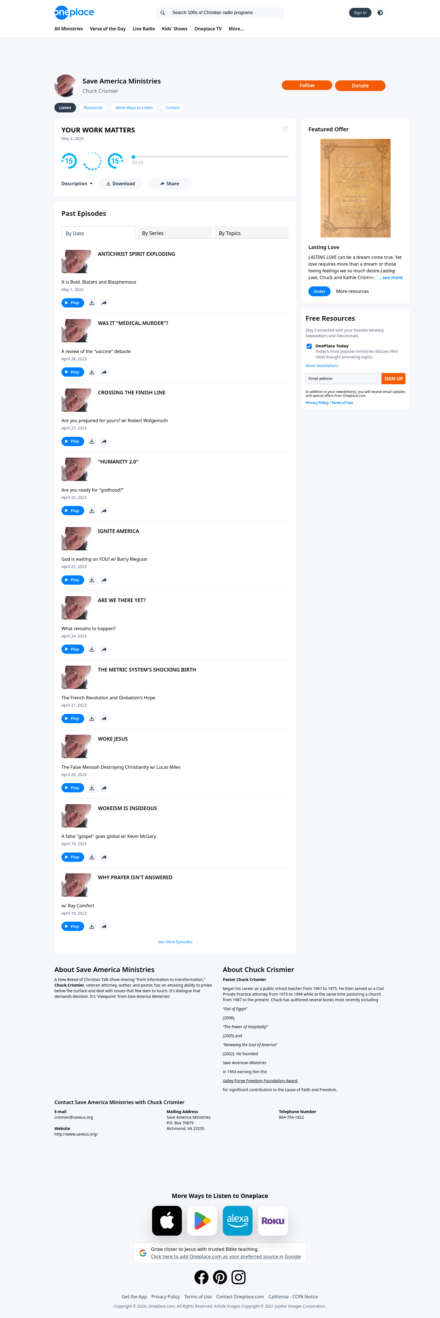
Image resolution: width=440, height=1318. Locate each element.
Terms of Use (198, 1297)
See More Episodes (175, 941)
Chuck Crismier (100, 90)
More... (236, 29)
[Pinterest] (220, 1277)
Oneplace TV (208, 29)
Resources (93, 107)
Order (319, 291)
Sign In (360, 12)
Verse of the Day (108, 29)
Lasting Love (323, 247)
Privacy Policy (166, 1297)
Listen (65, 107)
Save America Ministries (121, 80)
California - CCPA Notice (293, 1297)
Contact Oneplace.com (240, 1297)
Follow (307, 85)
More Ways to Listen (134, 107)
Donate (360, 85)
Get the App (134, 1297)
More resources (352, 291)
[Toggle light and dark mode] (380, 12)
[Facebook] (201, 1277)
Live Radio (144, 29)
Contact (173, 107)
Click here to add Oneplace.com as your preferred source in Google (226, 1256)
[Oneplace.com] (74, 13)
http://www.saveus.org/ (76, 1134)
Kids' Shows (174, 29)
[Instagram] (239, 1277)
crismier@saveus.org (73, 1117)
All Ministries (68, 29)
